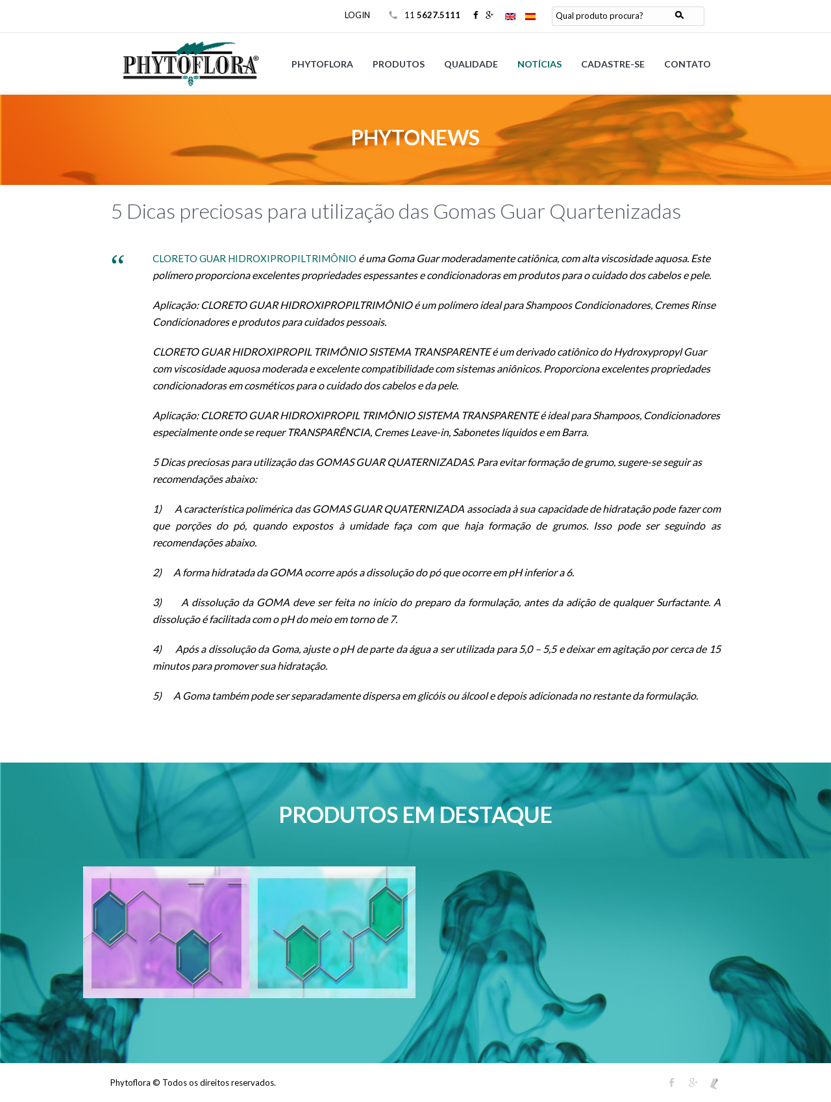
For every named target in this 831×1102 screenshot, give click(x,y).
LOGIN (357, 15)
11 (433, 15)
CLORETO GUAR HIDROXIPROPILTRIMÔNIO (254, 258)
